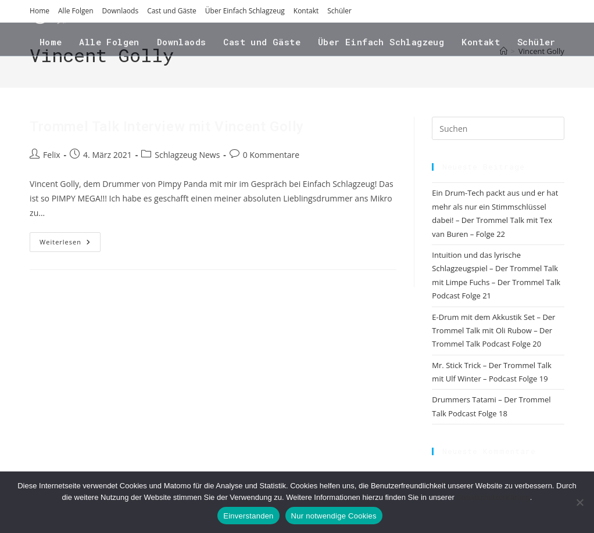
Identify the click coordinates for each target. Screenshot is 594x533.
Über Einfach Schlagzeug (245, 11)
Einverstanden (248, 516)
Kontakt (306, 11)
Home (39, 11)
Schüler (339, 11)
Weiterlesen (70, 244)
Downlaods (120, 11)
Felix (51, 154)
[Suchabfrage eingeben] (498, 128)
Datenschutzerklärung (492, 497)
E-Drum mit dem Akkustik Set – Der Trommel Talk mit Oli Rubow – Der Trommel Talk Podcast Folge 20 (493, 331)
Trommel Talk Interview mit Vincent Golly (167, 126)
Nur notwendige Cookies (334, 516)
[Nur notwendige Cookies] (579, 502)
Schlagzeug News (187, 154)
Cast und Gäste (171, 11)
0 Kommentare (271, 154)
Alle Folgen (76, 11)
